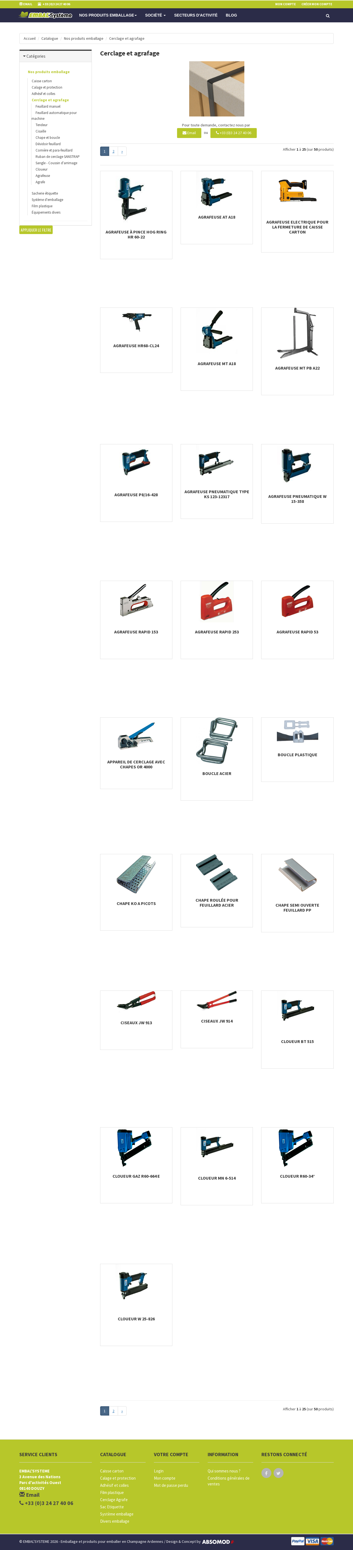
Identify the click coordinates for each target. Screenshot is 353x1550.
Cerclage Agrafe (114, 1499)
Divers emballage (114, 1521)
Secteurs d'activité (195, 15)
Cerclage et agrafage (127, 38)
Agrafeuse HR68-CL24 (136, 345)
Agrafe (40, 182)
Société (155, 15)
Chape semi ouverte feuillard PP (297, 907)
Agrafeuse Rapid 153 (136, 632)
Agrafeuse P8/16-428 (136, 494)
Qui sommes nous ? (224, 1471)
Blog (231, 15)
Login (159, 1471)
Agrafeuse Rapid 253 (217, 632)
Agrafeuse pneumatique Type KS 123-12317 (216, 494)
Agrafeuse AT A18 (216, 217)
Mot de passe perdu (171, 1485)
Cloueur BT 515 (297, 1041)
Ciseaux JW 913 (136, 1022)
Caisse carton (42, 81)
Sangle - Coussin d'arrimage (56, 163)
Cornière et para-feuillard (54, 150)
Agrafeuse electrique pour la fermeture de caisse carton (297, 227)
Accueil (30, 38)
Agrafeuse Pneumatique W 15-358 (297, 498)
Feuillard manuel (48, 106)
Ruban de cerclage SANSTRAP (58, 156)
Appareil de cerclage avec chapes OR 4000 (136, 764)
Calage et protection (47, 87)
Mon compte (164, 1478)
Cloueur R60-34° (297, 1176)
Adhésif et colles (43, 93)
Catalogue (49, 38)
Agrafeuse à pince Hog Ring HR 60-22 (136, 234)
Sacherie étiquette (45, 193)
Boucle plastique (297, 754)
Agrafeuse (43, 175)
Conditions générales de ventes (229, 1481)
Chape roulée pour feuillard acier (217, 902)
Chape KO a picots (136, 903)
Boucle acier (216, 773)
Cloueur (41, 169)
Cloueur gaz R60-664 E (136, 1176)
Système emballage (116, 1514)
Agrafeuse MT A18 (217, 363)
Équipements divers (46, 212)
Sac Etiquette (112, 1506)
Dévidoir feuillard (48, 144)
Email (189, 132)
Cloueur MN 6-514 (217, 1178)
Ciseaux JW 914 (216, 1021)
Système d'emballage (47, 199)
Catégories (36, 56)
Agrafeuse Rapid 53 (297, 632)
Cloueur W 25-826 (136, 1318)
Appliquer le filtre (36, 230)
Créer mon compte (316, 4)
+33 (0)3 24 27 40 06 (233, 132)
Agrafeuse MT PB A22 (297, 368)
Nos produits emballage (108, 15)
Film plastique (42, 206)
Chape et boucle (48, 137)
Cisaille (41, 131)
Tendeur (41, 125)
